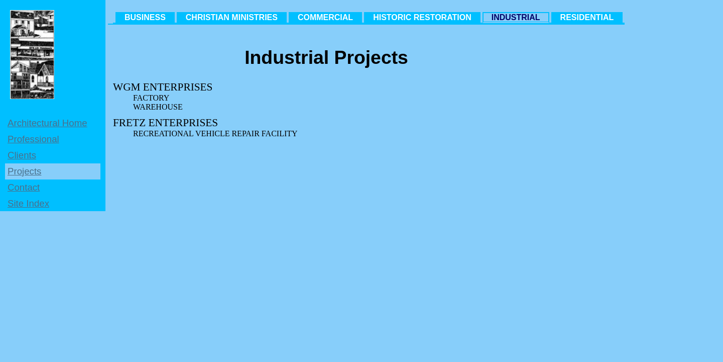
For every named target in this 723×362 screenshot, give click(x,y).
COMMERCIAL (325, 17)
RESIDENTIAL (587, 17)
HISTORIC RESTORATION (422, 17)
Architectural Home (47, 123)
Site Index (28, 203)
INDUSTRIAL (516, 17)
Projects (24, 171)
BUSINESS (145, 17)
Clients (22, 155)
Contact (24, 187)
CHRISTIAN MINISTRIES (232, 17)
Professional (33, 139)
